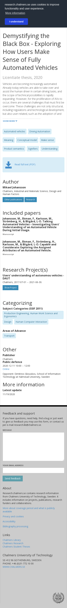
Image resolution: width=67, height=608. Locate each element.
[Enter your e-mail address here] (33, 470)
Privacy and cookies (13, 516)
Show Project (10, 287)
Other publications (13, 199)
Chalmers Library (12, 540)
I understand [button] (16, 21)
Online (6, 369)
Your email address (13, 465)
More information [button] (15, 13)
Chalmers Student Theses (16, 546)
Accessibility (9, 521)
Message (7, 430)
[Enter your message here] (33, 446)
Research (30, 199)
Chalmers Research (13, 543)
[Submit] (13, 478)
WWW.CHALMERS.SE (14, 566)
